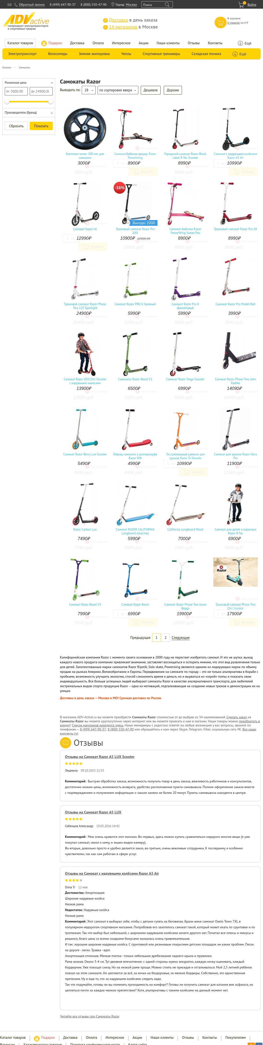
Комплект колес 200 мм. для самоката (85, 156)
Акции (144, 43)
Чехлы (126, 53)
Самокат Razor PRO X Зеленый (135, 304)
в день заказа (130, 20)
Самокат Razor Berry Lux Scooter (85, 454)
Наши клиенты (168, 43)
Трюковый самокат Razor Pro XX (235, 229)
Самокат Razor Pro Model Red (235, 304)
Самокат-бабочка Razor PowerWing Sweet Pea (185, 231)
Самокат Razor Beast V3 (85, 605)
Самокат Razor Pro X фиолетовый (185, 306)
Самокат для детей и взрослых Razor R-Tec (235, 531)
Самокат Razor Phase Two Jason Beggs (185, 606)
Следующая (181, 637)
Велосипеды (57, 53)
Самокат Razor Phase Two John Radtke (235, 381)
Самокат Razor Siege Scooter (185, 379)
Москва (131, 4)
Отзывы (194, 43)
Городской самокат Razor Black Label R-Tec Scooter (185, 156)
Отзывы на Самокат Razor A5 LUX (93, 812)
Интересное (121, 43)
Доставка (77, 43)
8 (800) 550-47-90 (93, 4)
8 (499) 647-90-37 (63, 4)
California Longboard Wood (185, 529)
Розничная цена (15, 83)
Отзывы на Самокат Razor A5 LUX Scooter (99, 756)
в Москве (130, 27)
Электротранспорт (22, 53)
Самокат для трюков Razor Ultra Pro (235, 456)
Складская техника (206, 53)
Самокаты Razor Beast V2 (135, 379)
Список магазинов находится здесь (97, 725)
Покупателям (235, 1037)
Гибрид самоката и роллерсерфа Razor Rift (135, 456)
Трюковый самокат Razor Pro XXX (135, 231)
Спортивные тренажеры (161, 53)
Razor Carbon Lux (85, 529)
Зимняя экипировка (94, 53)
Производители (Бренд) (21, 113)
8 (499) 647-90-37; (93, 729)
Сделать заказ (237, 717)
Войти (251, 4)
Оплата (98, 43)
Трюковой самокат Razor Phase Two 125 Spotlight (85, 306)
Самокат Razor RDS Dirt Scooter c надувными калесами (85, 381)
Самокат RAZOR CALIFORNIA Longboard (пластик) (135, 531)
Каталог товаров (20, 43)
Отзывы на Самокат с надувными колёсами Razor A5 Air (112, 873)
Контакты (215, 43)
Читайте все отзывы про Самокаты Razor (89, 1016)
